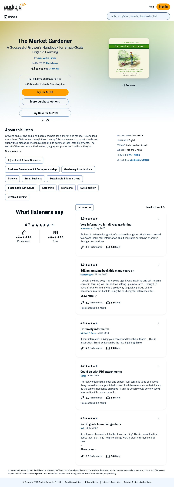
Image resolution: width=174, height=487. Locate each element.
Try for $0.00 (45, 92)
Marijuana (67, 187)
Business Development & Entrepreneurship (32, 169)
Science (12, 178)
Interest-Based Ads (111, 482)
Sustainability (88, 187)
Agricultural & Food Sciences (24, 160)
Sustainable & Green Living (65, 178)
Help (151, 6)
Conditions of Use (73, 482)
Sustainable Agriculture (21, 187)
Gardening (48, 187)
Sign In (163, 6)
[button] (42, 120)
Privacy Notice (92, 482)
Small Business (33, 178)
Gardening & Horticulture (78, 169)
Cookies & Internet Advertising (137, 482)
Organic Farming (17, 197)
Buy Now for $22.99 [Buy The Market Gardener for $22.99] (45, 113)
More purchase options (45, 101)
